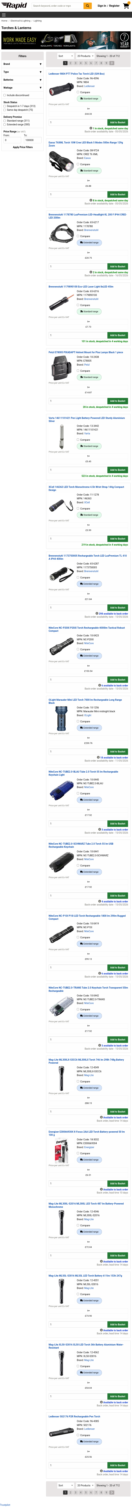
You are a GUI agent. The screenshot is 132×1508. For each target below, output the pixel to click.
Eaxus (87, 158)
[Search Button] (88, 6)
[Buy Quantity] (78, 122)
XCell (87, 502)
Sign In (102, 5)
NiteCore (89, 643)
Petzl (87, 364)
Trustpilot (5, 1505)
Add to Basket (117, 122)
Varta (87, 433)
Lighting (38, 20)
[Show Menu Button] (4, 15)
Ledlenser (89, 86)
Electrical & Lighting (21, 20)
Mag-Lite (89, 1075)
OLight (87, 715)
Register (114, 5)
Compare (83, 92)
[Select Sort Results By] (65, 56)
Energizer (89, 1147)
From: (8, 135)
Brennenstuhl (91, 230)
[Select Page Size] (85, 56)
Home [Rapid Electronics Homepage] (4, 20)
